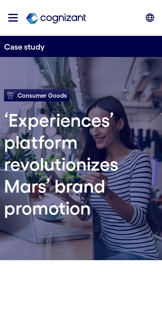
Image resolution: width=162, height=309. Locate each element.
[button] (13, 17)
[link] (56, 18)
